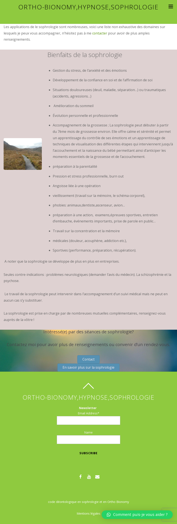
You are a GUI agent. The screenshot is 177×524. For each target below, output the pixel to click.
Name (88, 433)
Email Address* (88, 414)
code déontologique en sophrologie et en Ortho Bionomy (88, 503)
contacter (99, 33)
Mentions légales (88, 514)
